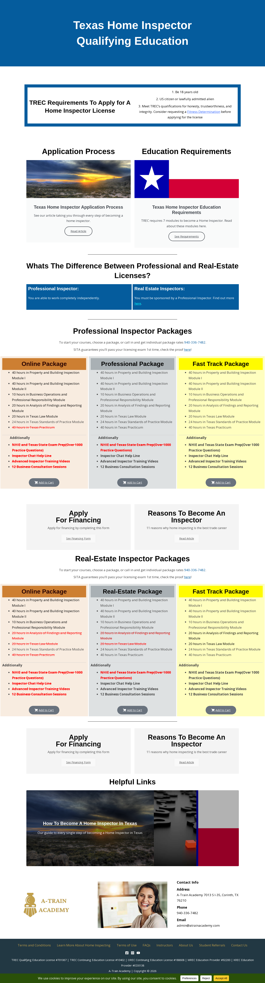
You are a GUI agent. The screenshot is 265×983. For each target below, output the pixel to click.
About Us (182, 945)
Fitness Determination (203, 111)
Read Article (78, 231)
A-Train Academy (120, 971)
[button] (44, 482)
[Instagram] (132, 953)
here (137, 303)
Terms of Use (131, 945)
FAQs (148, 945)
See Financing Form (78, 539)
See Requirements (187, 236)
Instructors (163, 945)
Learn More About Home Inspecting (91, 945)
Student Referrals (205, 945)
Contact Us (229, 945)
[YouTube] (138, 953)
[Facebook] (127, 953)
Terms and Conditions (44, 945)
